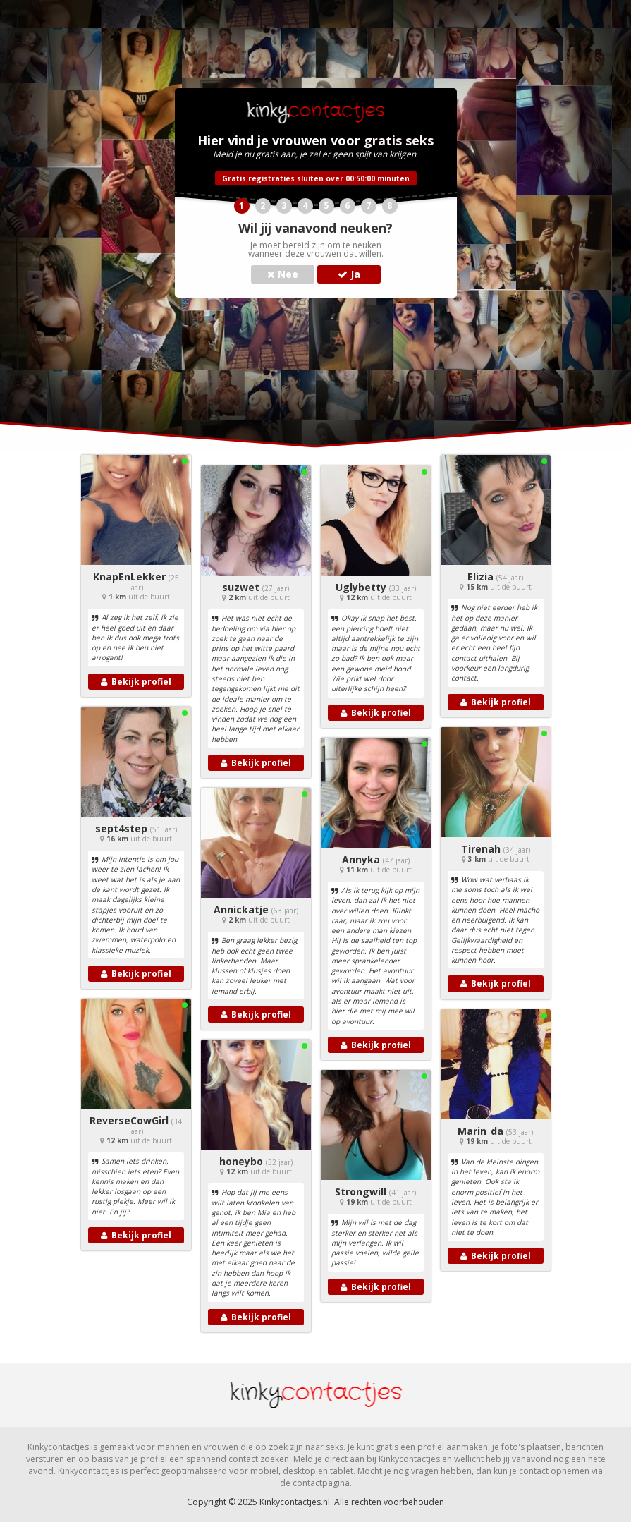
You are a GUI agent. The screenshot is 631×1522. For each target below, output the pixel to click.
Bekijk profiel (136, 682)
